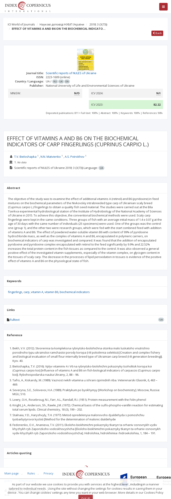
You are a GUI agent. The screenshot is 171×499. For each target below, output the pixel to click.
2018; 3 (98, 24)
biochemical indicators (75, 292)
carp (27, 292)
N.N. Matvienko (51, 157)
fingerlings (15, 292)
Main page (11, 473)
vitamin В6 (51, 292)
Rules (31, 473)
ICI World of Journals (21, 24)
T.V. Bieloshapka (25, 157)
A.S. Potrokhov (74, 157)
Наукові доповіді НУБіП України (62, 24)
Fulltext (15, 320)
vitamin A (37, 292)
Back (157, 33)
